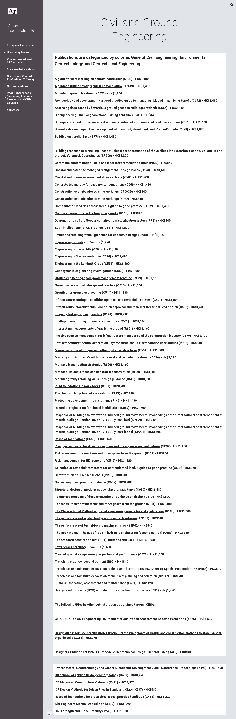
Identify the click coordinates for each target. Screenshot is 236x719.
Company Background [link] (21, 45)
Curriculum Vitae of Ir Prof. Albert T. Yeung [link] (21, 77)
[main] (139, 29)
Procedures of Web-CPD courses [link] (20, 61)
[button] (232, 5)
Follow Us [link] (13, 109)
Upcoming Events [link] (18, 52)
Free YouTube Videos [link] (21, 69)
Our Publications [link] (17, 86)
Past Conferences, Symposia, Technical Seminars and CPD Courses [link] (20, 97)
